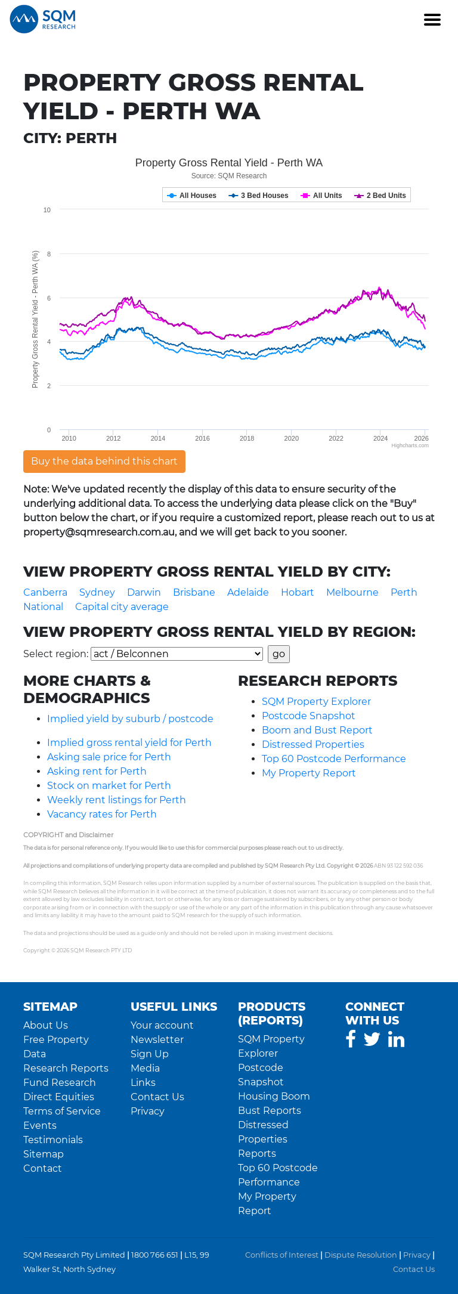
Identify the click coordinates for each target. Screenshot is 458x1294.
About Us (45, 1025)
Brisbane (194, 592)
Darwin (144, 592)
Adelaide (248, 592)
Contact (42, 1168)
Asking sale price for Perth (109, 757)
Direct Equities (58, 1097)
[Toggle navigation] (431, 19)
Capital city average (122, 606)
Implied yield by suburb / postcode (130, 719)
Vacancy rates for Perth (102, 814)
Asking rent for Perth (97, 771)
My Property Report (309, 773)
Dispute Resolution (360, 1254)
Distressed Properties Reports (263, 1139)
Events (40, 1125)
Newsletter (157, 1039)
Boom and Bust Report (317, 730)
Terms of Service (62, 1111)
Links (143, 1082)
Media (145, 1068)
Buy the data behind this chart (104, 461)
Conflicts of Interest (281, 1254)
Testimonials (53, 1140)
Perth (404, 592)
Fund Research (59, 1082)
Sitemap (43, 1154)
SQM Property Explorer (316, 701)
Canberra (45, 592)
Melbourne (352, 592)
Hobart (297, 592)
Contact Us (157, 1097)
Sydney (97, 592)
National (43, 606)
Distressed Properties (313, 744)
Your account (162, 1025)
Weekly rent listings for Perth (116, 800)
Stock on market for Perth (109, 785)
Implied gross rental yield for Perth (129, 742)
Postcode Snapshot (308, 716)
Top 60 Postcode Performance (334, 758)
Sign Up (150, 1054)
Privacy (148, 1111)
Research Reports (66, 1068)
